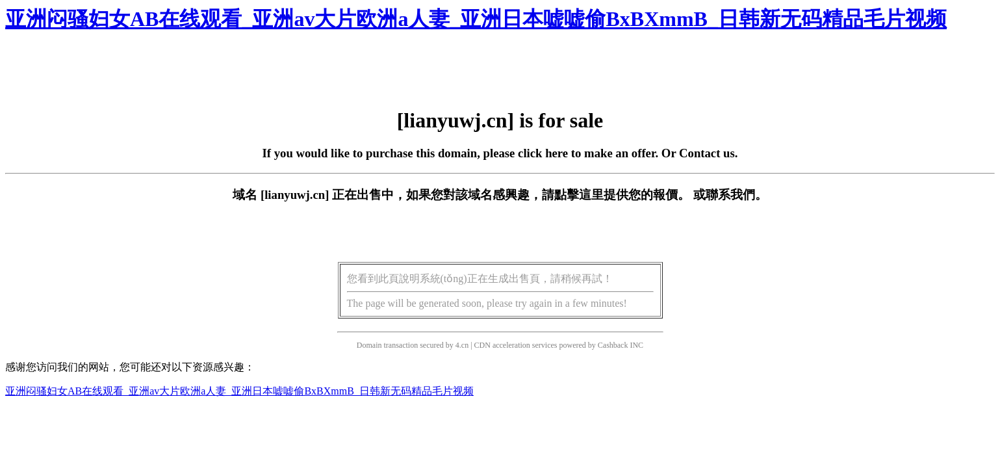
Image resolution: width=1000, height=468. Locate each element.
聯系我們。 (736, 195)
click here (543, 153)
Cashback (613, 345)
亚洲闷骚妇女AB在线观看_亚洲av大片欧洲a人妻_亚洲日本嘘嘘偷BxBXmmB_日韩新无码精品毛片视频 (476, 19)
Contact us (707, 153)
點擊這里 (579, 195)
